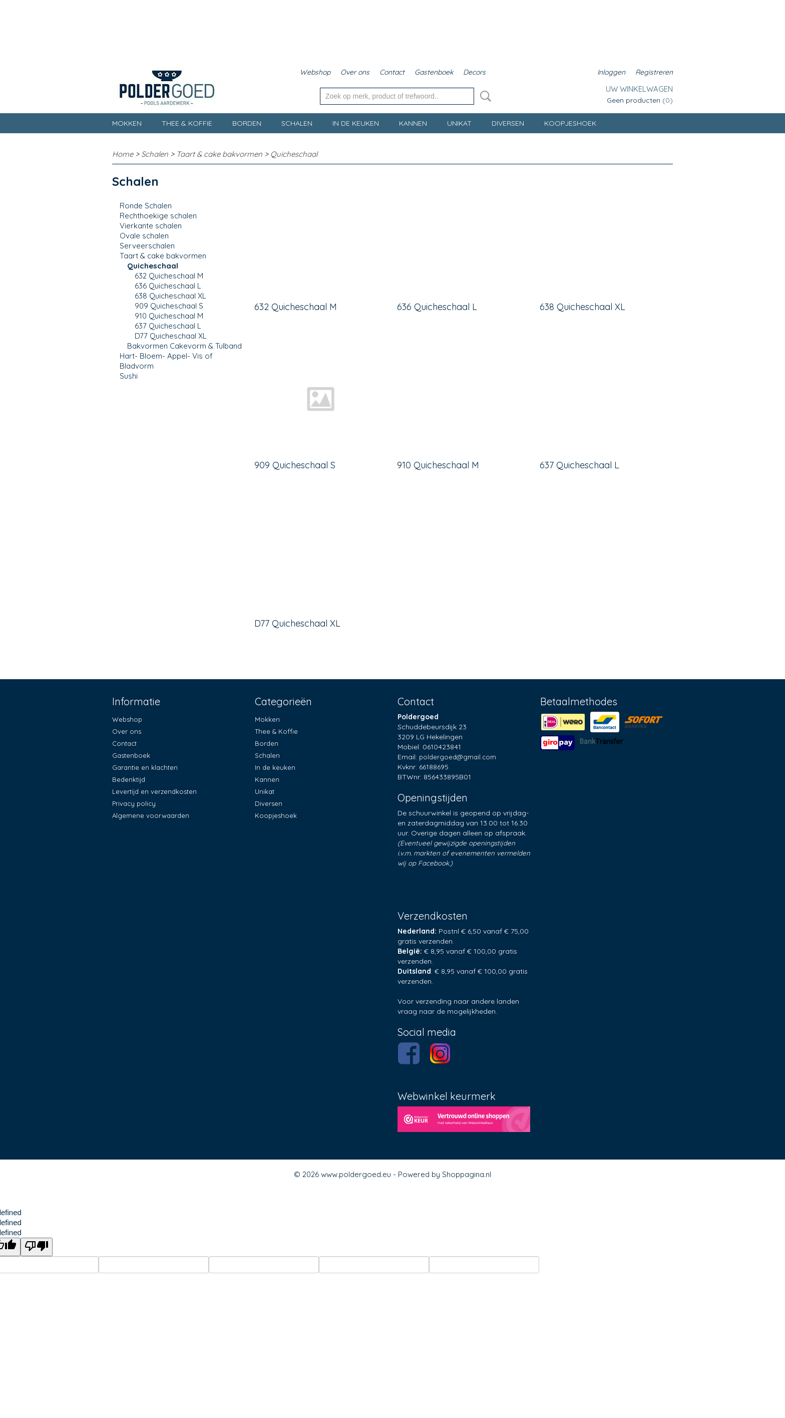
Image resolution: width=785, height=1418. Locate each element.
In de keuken (355, 123)
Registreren (654, 72)
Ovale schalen (144, 235)
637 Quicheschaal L (168, 326)
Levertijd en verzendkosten (154, 791)
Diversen (508, 123)
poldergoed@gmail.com (457, 757)
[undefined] (37, 1247)
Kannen (413, 123)
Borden (246, 123)
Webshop (315, 72)
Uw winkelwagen (639, 89)
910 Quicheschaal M (169, 316)
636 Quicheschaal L (168, 286)
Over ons (354, 72)
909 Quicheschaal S (169, 306)
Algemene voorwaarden (150, 815)
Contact (392, 72)
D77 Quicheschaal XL (171, 336)
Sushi (129, 376)
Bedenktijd (128, 779)
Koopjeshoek (570, 123)
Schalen (296, 123)
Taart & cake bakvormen (219, 154)
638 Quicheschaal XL (170, 296)
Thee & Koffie (187, 123)
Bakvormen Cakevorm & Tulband (184, 346)
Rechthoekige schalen (158, 215)
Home (122, 154)
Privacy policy (134, 803)
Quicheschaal (293, 154)
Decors (474, 72)
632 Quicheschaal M (169, 275)
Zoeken (483, 96)
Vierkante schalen (151, 225)
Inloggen (611, 72)
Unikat (459, 123)
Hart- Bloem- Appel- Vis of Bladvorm (166, 361)
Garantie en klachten (145, 767)
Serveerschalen (147, 245)
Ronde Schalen (146, 205)
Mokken (127, 123)
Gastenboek (434, 72)
